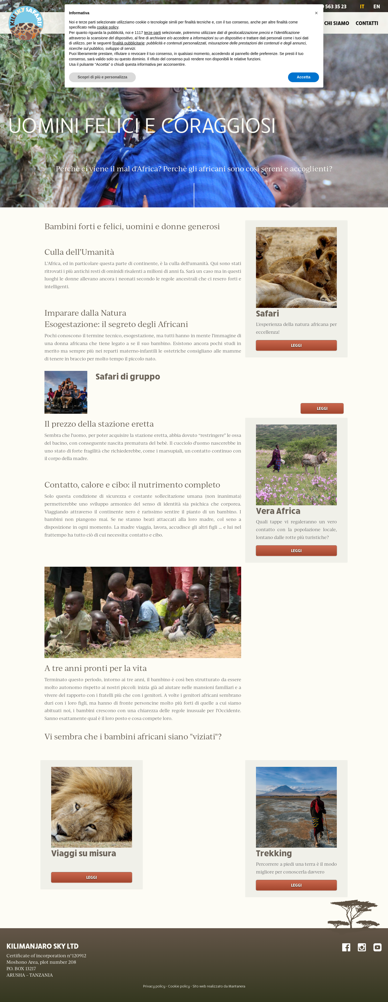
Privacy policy (154, 986)
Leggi (296, 345)
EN (376, 6)
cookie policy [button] (107, 27)
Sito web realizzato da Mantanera (219, 986)
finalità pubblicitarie (128, 43)
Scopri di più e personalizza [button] (102, 77)
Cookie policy (179, 986)
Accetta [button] (303, 77)
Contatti (367, 22)
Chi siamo (336, 22)
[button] (316, 13)
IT (362, 6)
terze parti (152, 32)
